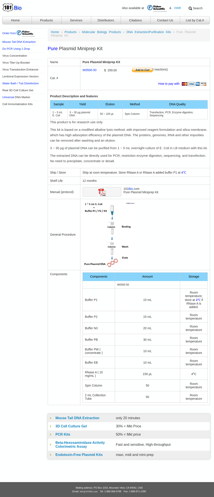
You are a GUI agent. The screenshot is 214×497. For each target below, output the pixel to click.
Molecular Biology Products (101, 32)
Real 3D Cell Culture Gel (17, 90)
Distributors (106, 20)
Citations (135, 20)
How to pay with (183, 83)
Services (76, 20)
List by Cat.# (195, 20)
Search (196, 8)
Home (15, 20)
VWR (177, 8)
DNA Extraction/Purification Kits (148, 32)
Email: (84, 491)
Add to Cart (142, 70)
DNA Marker (16, 97)
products (70, 32)
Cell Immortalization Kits (17, 104)
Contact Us (165, 20)
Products (46, 20)
